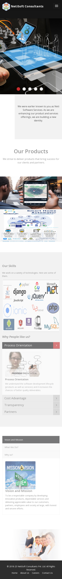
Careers (35, 572)
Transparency (14, 404)
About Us (24, 572)
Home (15, 572)
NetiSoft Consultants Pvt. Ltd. (32, 566)
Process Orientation (18, 344)
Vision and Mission (14, 438)
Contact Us (47, 572)
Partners (10, 411)
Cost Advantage (15, 397)
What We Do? (11, 446)
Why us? (9, 453)
